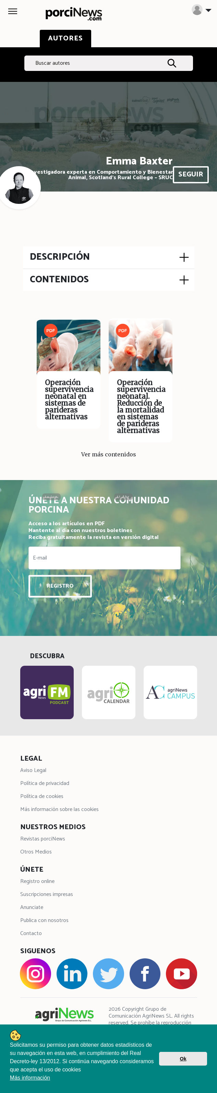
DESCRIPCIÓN (60, 257)
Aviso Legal (33, 770)
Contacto (31, 933)
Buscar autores (52, 63)
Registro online (37, 881)
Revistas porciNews (42, 839)
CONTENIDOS (59, 279)
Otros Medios (36, 852)
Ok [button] (183, 1058)
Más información (30, 1078)
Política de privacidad (44, 783)
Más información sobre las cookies (59, 809)
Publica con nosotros (44, 920)
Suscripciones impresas (46, 894)
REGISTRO (60, 586)
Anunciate (31, 907)
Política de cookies (41, 796)
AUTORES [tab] (65, 38)
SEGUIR (190, 174)
